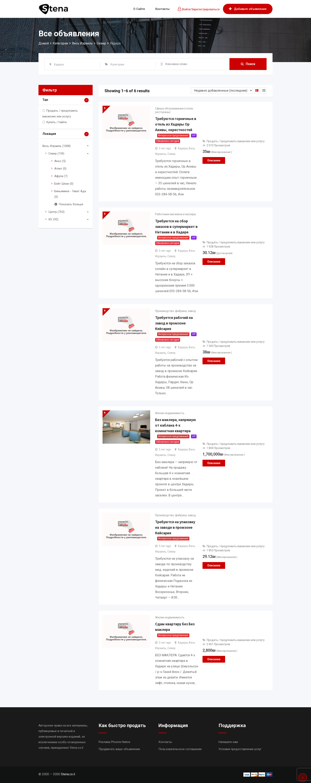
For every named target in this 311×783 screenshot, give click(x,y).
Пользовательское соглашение (180, 749)
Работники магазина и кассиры (175, 214)
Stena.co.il (68, 774)
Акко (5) (60, 161)
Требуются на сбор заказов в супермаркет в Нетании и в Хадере (176, 226)
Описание (213, 160)
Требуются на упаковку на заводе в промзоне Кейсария (175, 527)
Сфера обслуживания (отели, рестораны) (174, 110)
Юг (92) (53, 219)
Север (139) (56, 153)
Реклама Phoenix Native (114, 742)
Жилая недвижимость (169, 413)
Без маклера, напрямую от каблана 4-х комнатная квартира (175, 425)
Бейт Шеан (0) (63, 183)
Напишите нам (228, 742)
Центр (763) (56, 212)
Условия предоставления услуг (240, 749)
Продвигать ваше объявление (119, 749)
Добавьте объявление (248, 9)
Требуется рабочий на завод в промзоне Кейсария (174, 323)
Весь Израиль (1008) (56, 146)
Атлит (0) (60, 168)
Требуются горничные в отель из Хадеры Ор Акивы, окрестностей (175, 124)
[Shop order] (222, 90)
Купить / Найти (56, 122)
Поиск (248, 64)
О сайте (139, 9)
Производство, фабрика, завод (175, 311)
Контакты (162, 9)
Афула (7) (60, 176)
